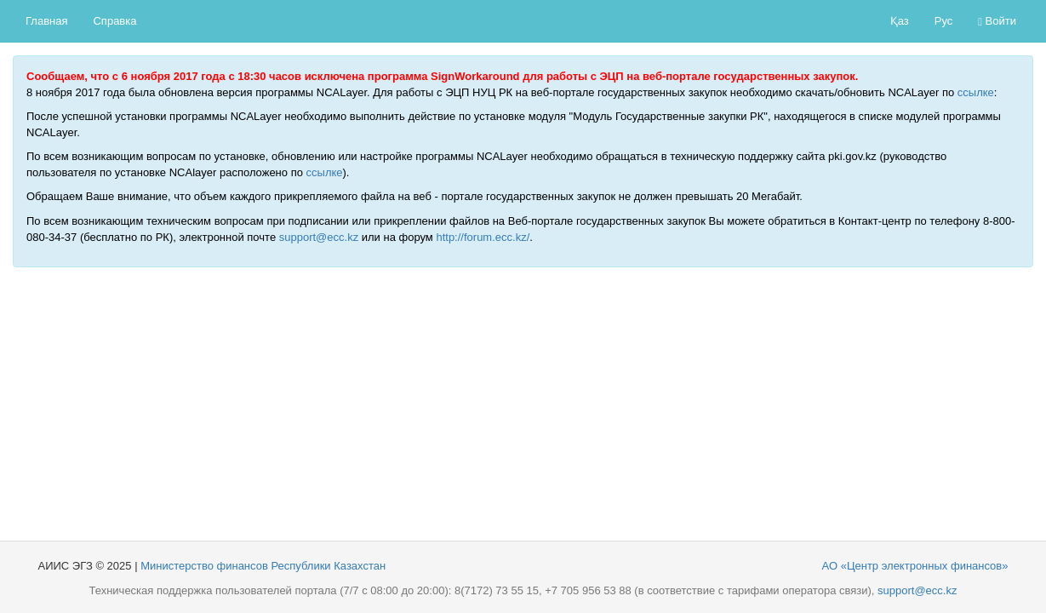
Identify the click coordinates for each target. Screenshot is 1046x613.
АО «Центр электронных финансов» (915, 565)
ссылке (975, 92)
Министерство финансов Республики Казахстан (263, 565)
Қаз (899, 20)
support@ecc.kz (318, 237)
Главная (46, 20)
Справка (114, 20)
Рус (944, 20)
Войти (997, 20)
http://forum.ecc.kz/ (482, 237)
